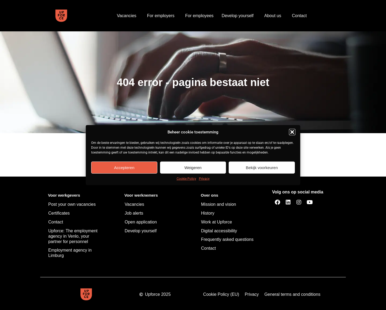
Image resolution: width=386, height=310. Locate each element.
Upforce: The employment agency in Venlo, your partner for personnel (73, 236)
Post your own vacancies (72, 204)
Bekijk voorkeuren (262, 167)
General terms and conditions (292, 294)
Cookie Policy (186, 179)
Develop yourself (239, 15)
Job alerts (134, 213)
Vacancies (128, 15)
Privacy (204, 179)
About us (274, 15)
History (207, 213)
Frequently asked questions (227, 239)
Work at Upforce (216, 222)
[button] (292, 132)
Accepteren (124, 167)
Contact (299, 15)
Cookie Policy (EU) (221, 294)
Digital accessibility (219, 231)
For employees (199, 15)
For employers (162, 15)
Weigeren (193, 167)
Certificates (59, 213)
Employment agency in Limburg (70, 253)
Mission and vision (218, 204)
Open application (141, 222)
